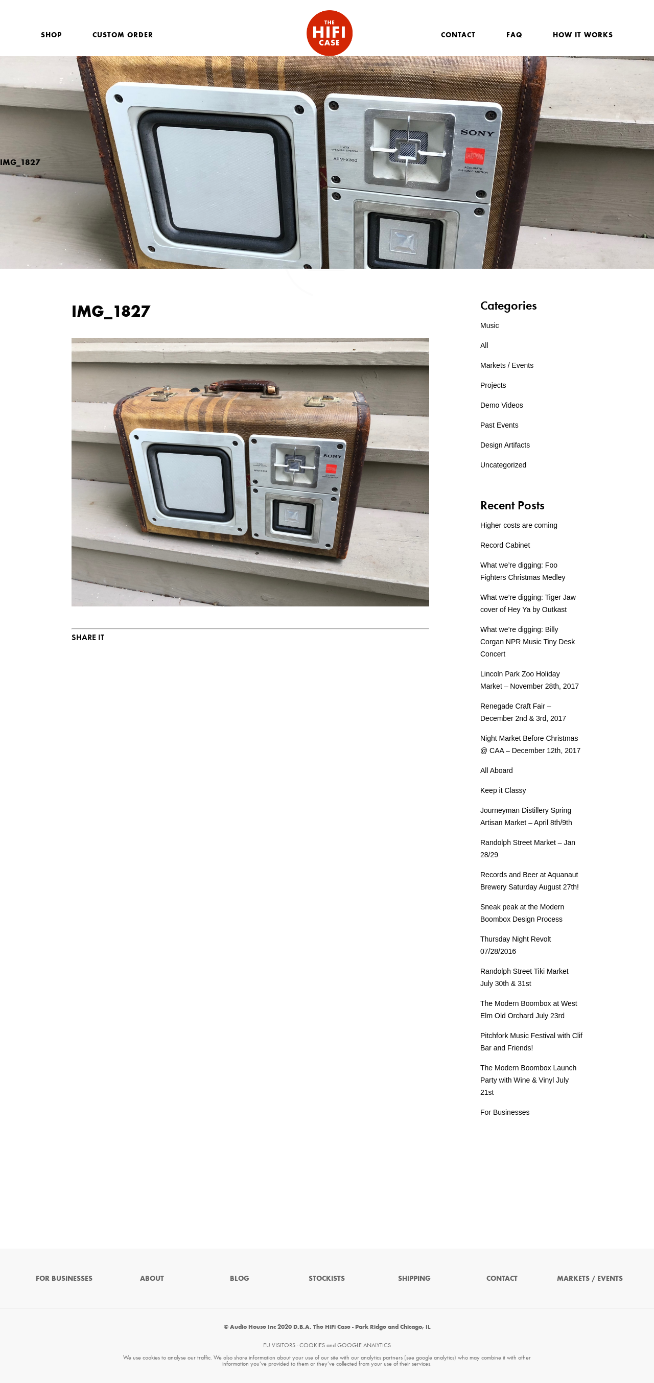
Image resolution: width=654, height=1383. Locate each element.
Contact (458, 35)
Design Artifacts (505, 445)
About (152, 1278)
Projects (493, 385)
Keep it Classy (503, 790)
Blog (239, 1278)
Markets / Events (506, 365)
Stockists (327, 1278)
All (484, 345)
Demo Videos (501, 405)
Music (489, 325)
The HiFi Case (330, 33)
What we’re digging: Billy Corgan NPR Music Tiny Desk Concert (527, 641)
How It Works (583, 35)
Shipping (414, 1278)
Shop (51, 35)
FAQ (514, 35)
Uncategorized (503, 465)
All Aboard (496, 770)
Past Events (499, 425)
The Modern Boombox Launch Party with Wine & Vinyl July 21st (528, 1080)
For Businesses (504, 1112)
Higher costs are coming (518, 525)
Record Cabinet (505, 545)
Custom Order (122, 35)
